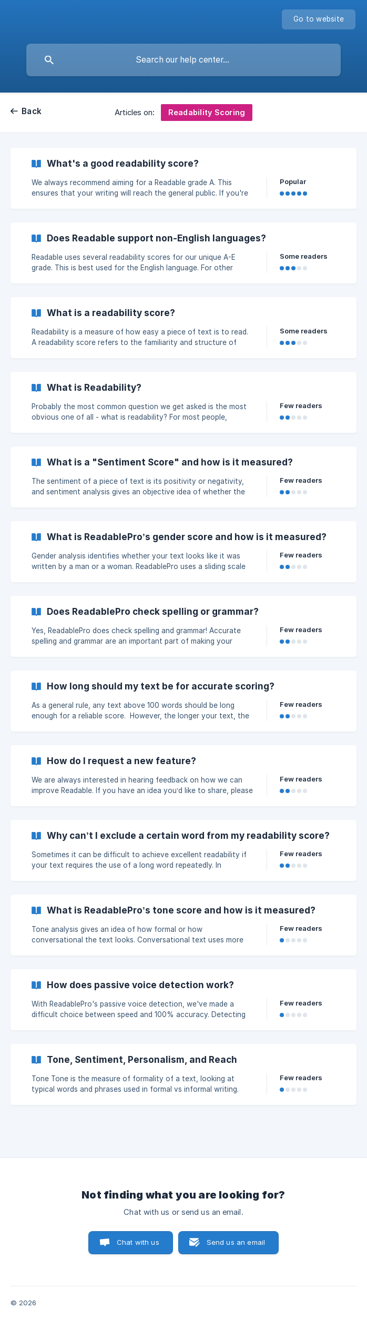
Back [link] (32, 111)
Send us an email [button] (236, 1242)
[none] (318, 19)
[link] (183, 178)
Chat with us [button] (138, 1242)
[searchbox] (183, 60)
